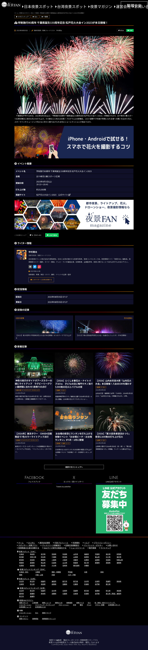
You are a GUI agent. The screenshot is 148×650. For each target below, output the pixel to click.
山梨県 (75, 557)
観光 (81, 605)
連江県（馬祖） (111, 594)
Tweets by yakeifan (63, 486)
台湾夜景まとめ (40, 607)
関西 (20, 575)
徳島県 (75, 563)
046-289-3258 (73, 640)
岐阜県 (32, 560)
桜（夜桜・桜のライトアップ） (105, 603)
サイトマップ (105, 548)
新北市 (32, 581)
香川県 (86, 563)
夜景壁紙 (35, 619)
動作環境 (92, 548)
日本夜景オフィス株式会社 (68, 642)
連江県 (108, 584)
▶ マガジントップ (22, 17)
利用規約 (76, 543)
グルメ (89, 605)
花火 (89, 603)
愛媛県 (97, 563)
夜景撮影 (69, 603)
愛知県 (21, 560)
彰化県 (32, 584)
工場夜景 (35, 603)
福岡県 (119, 563)
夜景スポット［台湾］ (27, 579)
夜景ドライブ (46, 613)
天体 (74, 605)
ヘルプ (86, 543)
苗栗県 (54, 584)
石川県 (108, 557)
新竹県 (75, 581)
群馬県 (119, 554)
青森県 (32, 554)
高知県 (108, 563)
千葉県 (54, 557)
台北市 (21, 581)
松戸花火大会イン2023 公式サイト (53, 195)
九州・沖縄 (72, 575)
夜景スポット (23, 603)
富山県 (97, 557)
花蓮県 (75, 584)
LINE (130, 30)
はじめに (31, 543)
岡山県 (43, 563)
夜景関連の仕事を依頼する (28, 548)
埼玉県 (43, 557)
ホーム (21, 543)
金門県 (97, 584)
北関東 (37, 572)
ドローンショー (64, 605)
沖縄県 (86, 565)
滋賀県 (97, 560)
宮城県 (54, 554)
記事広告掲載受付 (72, 545)
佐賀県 (21, 565)
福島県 (86, 554)
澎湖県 (86, 584)
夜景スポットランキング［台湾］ (33, 588)
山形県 (75, 554)
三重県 (54, 560)
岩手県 (43, 554)
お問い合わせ (112, 545)
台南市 (97, 581)
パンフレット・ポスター (93, 545)
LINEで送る (52, 235)
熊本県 (43, 565)
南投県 (43, 584)
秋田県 (65, 554)
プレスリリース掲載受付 (51, 545)
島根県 (32, 563)
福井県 (119, 557)
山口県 (65, 563)
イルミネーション (25, 605)
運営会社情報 (44, 543)
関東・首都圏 (56, 572)
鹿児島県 (76, 565)
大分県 (54, 565)
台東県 (21, 584)
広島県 (54, 563)
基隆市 (54, 581)
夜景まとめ (59, 603)
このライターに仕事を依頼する (41, 280)
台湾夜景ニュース (25, 607)
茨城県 (97, 554)
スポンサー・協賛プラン (27, 545)
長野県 (86, 557)
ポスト (121, 30)
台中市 (86, 581)
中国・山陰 (39, 575)
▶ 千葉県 (45, 17)
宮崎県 (65, 565)
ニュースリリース (78, 548)
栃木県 (108, 554)
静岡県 (43, 560)
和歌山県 (120, 560)
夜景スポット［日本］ (27, 552)
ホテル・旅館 (99, 605)
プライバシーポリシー (102, 543)
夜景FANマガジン (26, 600)
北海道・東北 (23, 572)
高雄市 (108, 581)
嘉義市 (32, 596)
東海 (101, 572)
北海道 (21, 554)
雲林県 (21, 594)
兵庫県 (86, 560)
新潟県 (65, 557)
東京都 (21, 557)
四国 (53, 575)
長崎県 (32, 565)
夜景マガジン (101, 6)
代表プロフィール (61, 543)
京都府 (75, 560)
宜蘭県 (65, 584)
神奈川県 (33, 557)
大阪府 (65, 560)
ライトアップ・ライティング (45, 605)
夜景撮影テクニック (49, 619)
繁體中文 (134, 5)
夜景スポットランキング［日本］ (33, 569)
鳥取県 (21, 563)
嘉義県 (32, 594)
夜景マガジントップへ (74, 467)
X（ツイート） (36, 235)
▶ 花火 (35, 17)
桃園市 (43, 581)
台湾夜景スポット (72, 6)
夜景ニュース (46, 603)
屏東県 (119, 581)
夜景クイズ (80, 603)
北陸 (85, 572)
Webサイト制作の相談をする (55, 548)
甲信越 (70, 572)
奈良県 (108, 560)
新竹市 (65, 581)
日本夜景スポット (38, 6)
